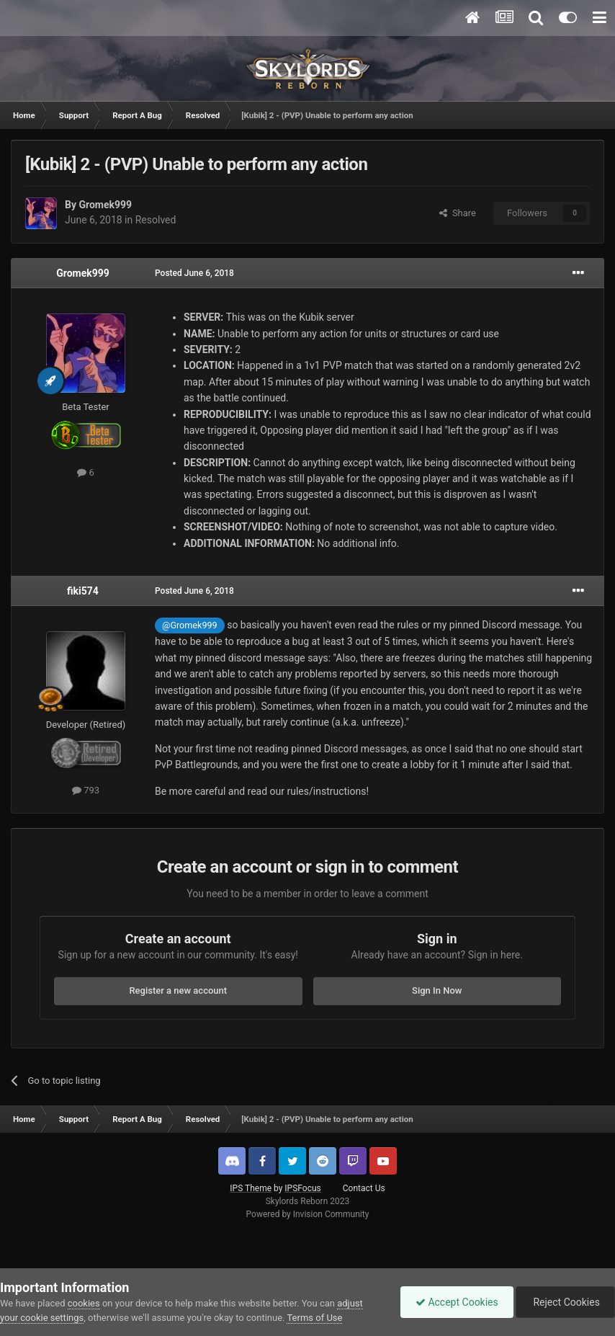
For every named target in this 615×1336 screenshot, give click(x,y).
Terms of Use (314, 1317)
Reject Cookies (565, 1302)
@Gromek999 (189, 625)
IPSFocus (302, 1188)
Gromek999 (105, 204)
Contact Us (364, 1188)
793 (85, 790)
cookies (84, 1303)
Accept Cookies (457, 1302)
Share (457, 213)
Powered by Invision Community (307, 1214)
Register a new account (178, 990)
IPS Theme (250, 1188)
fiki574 (83, 591)
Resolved (155, 220)
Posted (194, 273)
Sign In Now (437, 990)
